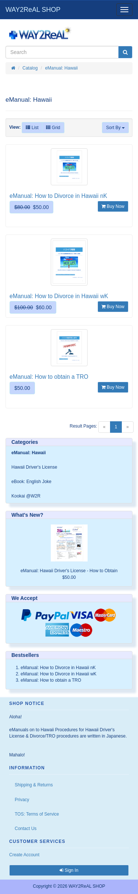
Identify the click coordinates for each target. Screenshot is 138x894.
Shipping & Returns (34, 784)
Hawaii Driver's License (34, 467)
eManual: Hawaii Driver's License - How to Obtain (69, 570)
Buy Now (113, 206)
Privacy (22, 799)
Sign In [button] (69, 870)
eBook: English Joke (31, 481)
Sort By (115, 127)
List (32, 127)
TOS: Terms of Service (37, 814)
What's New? (27, 515)
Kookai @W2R (25, 496)
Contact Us (25, 828)
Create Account (24, 854)
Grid (53, 127)
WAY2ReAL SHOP (33, 9)
